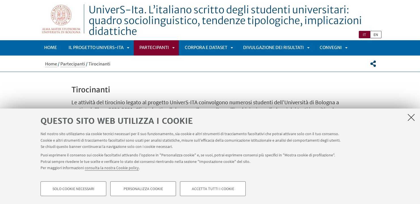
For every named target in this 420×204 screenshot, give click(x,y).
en (376, 34)
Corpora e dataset (206, 47)
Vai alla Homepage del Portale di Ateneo (61, 18)
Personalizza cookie (143, 188)
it (364, 34)
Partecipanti (154, 47)
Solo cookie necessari (73, 188)
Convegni (331, 47)
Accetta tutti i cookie (213, 188)
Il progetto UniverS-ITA (96, 47)
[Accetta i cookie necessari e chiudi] (411, 117)
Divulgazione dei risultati (273, 47)
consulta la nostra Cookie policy (112, 167)
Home (50, 47)
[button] (373, 64)
